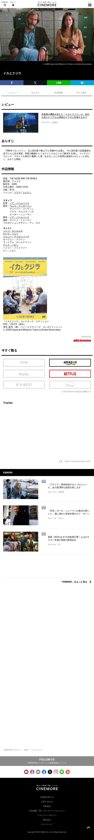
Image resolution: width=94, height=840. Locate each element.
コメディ (27, 192)
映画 (26, 750)
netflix (70, 374)
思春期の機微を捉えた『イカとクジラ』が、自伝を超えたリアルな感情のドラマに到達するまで (65, 115)
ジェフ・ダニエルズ (13, 231)
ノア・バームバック (19, 203)
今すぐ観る (81, 92)
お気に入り (13, 4)
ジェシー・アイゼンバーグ (16, 236)
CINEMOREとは (47, 797)
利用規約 (47, 806)
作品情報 (58, 92)
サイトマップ (47, 824)
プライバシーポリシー (47, 815)
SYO (59, 544)
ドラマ (17, 192)
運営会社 (47, 820)
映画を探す (5, 4)
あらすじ (35, 92)
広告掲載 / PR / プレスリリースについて (47, 811)
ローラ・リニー (10, 234)
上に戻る (88, 828)
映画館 (24, 362)
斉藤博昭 (61, 492)
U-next (24, 385)
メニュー (89, 4)
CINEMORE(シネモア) (12, 750)
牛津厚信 (54, 122)
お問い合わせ (47, 802)
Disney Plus (70, 385)
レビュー (12, 92)
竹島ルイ (61, 518)
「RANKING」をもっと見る (73, 582)
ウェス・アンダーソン (20, 206)
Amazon (70, 363)
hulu (24, 374)
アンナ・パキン (10, 245)
